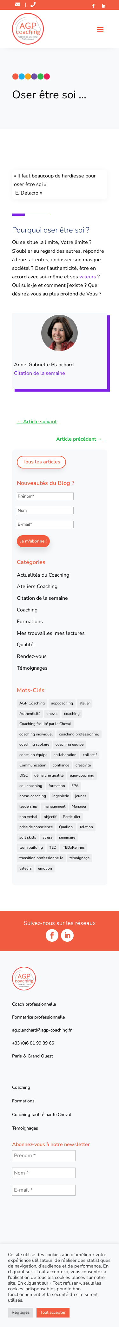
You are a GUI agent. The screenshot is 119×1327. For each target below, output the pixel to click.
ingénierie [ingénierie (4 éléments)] (60, 795)
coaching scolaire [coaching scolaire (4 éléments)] (34, 744)
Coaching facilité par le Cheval (41, 1115)
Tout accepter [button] (53, 1312)
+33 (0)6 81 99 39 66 (33, 1043)
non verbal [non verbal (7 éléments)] (28, 816)
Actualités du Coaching (43, 575)
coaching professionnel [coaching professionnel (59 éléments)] (79, 734)
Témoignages (32, 668)
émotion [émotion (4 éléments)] (45, 868)
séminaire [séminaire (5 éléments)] (67, 837)
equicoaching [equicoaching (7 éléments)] (30, 785)
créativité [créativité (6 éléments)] (83, 765)
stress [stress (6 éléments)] (48, 837)
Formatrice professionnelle (38, 1017)
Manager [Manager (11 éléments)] (79, 806)
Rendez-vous (32, 656)
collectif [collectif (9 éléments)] (90, 754)
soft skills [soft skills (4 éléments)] (27, 837)
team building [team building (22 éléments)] (31, 847)
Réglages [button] (21, 1312)
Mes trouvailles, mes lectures (51, 633)
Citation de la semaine (39, 373)
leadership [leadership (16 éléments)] (28, 806)
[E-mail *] (44, 1190)
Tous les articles (41, 461)
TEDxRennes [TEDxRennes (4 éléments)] (74, 847)
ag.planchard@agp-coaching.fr (42, 1030)
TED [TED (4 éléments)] (52, 847)
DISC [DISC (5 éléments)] (23, 775)
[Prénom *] (44, 1155)
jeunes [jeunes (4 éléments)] (80, 795)
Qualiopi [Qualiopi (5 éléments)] (66, 826)
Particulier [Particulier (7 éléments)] (71, 816)
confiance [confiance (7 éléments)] (61, 765)
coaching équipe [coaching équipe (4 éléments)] (69, 744)
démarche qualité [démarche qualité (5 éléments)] (48, 775)
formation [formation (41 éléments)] (57, 785)
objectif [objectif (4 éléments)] (50, 816)
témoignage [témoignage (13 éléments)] (79, 857)
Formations (30, 621)
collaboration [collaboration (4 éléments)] (65, 754)
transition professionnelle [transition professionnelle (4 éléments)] (41, 857)
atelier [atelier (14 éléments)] (84, 703)
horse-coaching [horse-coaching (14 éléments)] (32, 795)
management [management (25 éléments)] (54, 806)
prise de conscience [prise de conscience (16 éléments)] (36, 826)
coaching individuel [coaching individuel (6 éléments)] (36, 734)
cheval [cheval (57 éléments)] (52, 713)
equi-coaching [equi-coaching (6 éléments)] (82, 775)
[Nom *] (44, 1173)
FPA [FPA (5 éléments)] (75, 785)
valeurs (87, 276)
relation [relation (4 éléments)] (86, 826)
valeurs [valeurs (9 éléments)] (25, 868)
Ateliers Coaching (37, 586)
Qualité (25, 644)
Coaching (27, 609)
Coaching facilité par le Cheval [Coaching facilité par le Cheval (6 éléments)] (45, 723)
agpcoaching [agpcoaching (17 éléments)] (62, 703)
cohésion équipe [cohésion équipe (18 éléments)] (33, 754)
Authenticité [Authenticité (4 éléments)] (29, 713)
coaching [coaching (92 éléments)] (72, 713)
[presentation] (38, 1225)
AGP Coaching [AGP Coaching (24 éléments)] (32, 703)
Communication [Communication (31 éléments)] (32, 765)
